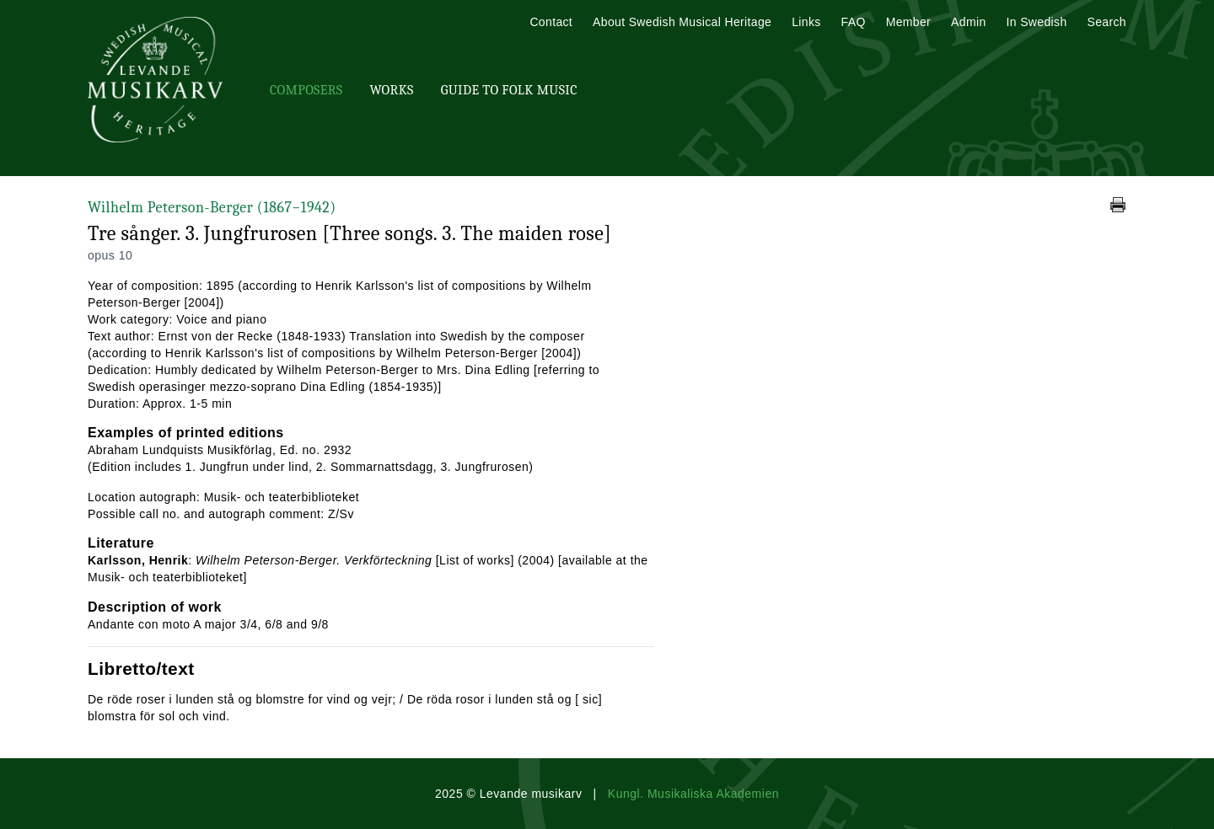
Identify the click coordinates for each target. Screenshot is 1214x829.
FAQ (853, 22)
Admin (968, 22)
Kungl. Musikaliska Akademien (693, 793)
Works (391, 90)
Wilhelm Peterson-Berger (212, 208)
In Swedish (1037, 22)
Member (908, 22)
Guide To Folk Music (509, 90)
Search (1107, 22)
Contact (550, 22)
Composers (306, 90)
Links (806, 22)
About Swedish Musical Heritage (682, 22)
